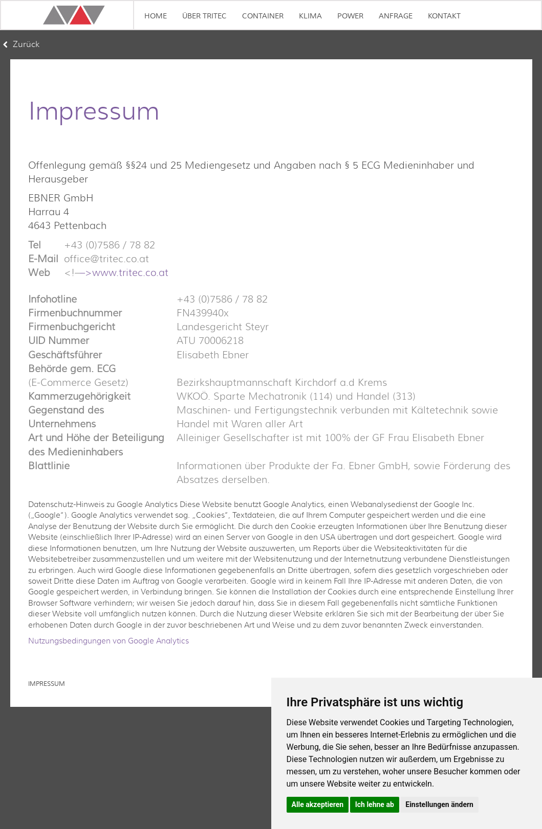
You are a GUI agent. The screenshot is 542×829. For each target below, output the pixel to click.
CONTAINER (263, 16)
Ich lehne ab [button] (374, 804)
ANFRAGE (396, 16)
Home (155, 16)
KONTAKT (444, 16)
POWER (350, 16)
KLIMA (310, 16)
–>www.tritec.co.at (124, 273)
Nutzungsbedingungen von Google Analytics (108, 641)
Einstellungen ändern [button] (439, 804)
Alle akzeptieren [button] (318, 804)
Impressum (46, 684)
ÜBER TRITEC (204, 16)
